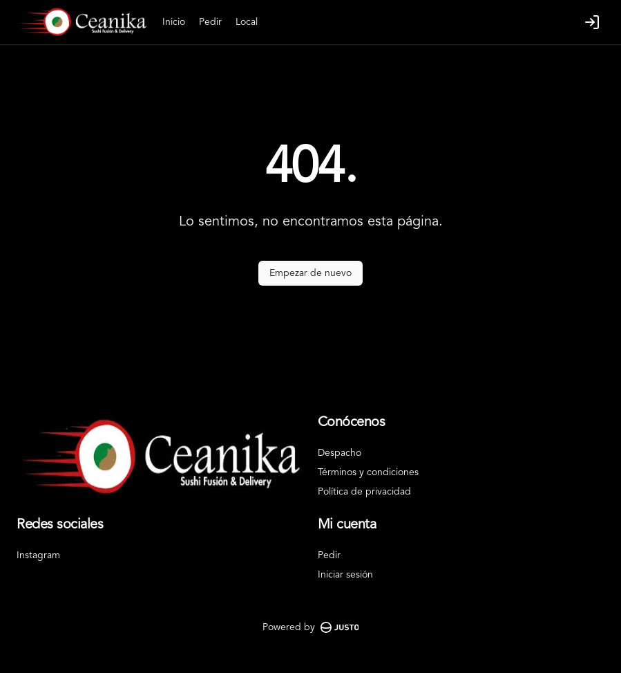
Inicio (173, 22)
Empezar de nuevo (310, 273)
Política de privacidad (364, 492)
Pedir (210, 22)
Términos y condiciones (368, 472)
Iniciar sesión (345, 575)
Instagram (38, 555)
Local (247, 22)
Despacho (339, 453)
